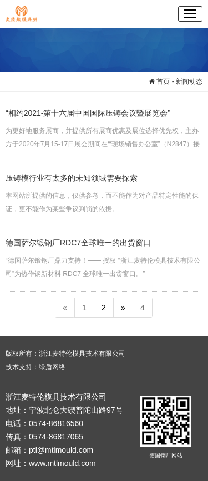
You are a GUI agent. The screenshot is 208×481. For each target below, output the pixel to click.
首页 (159, 81)
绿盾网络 (52, 367)
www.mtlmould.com (62, 463)
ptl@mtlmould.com (61, 450)
